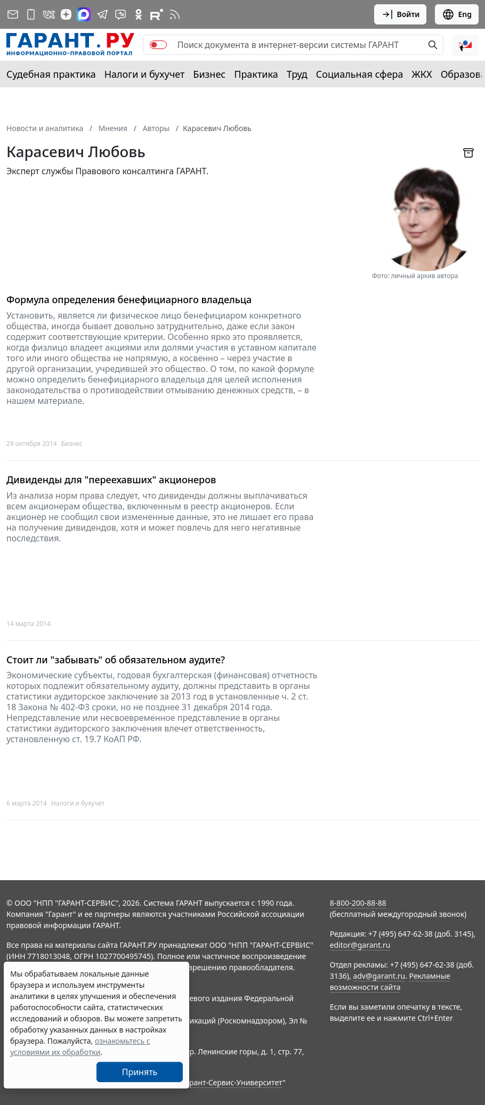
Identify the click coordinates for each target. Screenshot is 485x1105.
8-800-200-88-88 (358, 903)
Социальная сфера (359, 74)
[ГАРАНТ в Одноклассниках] (138, 14)
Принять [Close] (140, 1072)
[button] (465, 45)
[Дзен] (66, 14)
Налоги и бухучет (144, 74)
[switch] (158, 44)
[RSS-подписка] (174, 14)
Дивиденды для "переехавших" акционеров (111, 480)
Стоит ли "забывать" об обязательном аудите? (115, 660)
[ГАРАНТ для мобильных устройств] (31, 14)
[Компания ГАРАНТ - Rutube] (156, 14)
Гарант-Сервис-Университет (232, 1082)
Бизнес (209, 74)
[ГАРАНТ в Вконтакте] (49, 14)
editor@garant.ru (360, 945)
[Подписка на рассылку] (12, 14)
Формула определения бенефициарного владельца (129, 300)
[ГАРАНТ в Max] (84, 14)
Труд (297, 74)
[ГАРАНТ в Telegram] (102, 14)
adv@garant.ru (379, 976)
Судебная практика (51, 74)
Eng (457, 14)
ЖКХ (422, 74)
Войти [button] (400, 14)
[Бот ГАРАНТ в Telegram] (120, 14)
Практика (256, 74)
